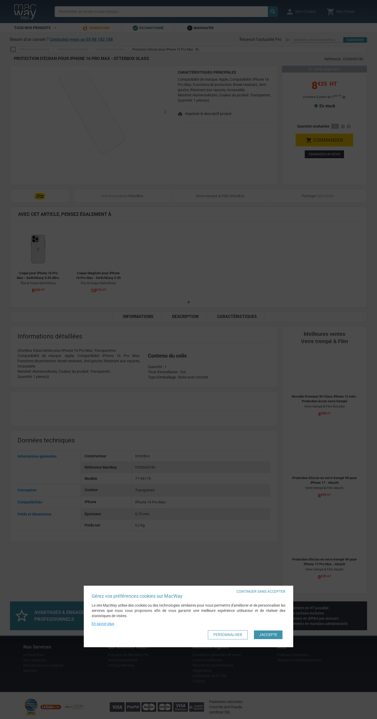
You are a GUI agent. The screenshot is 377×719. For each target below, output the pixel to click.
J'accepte (268, 635)
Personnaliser (227, 635)
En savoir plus (103, 624)
